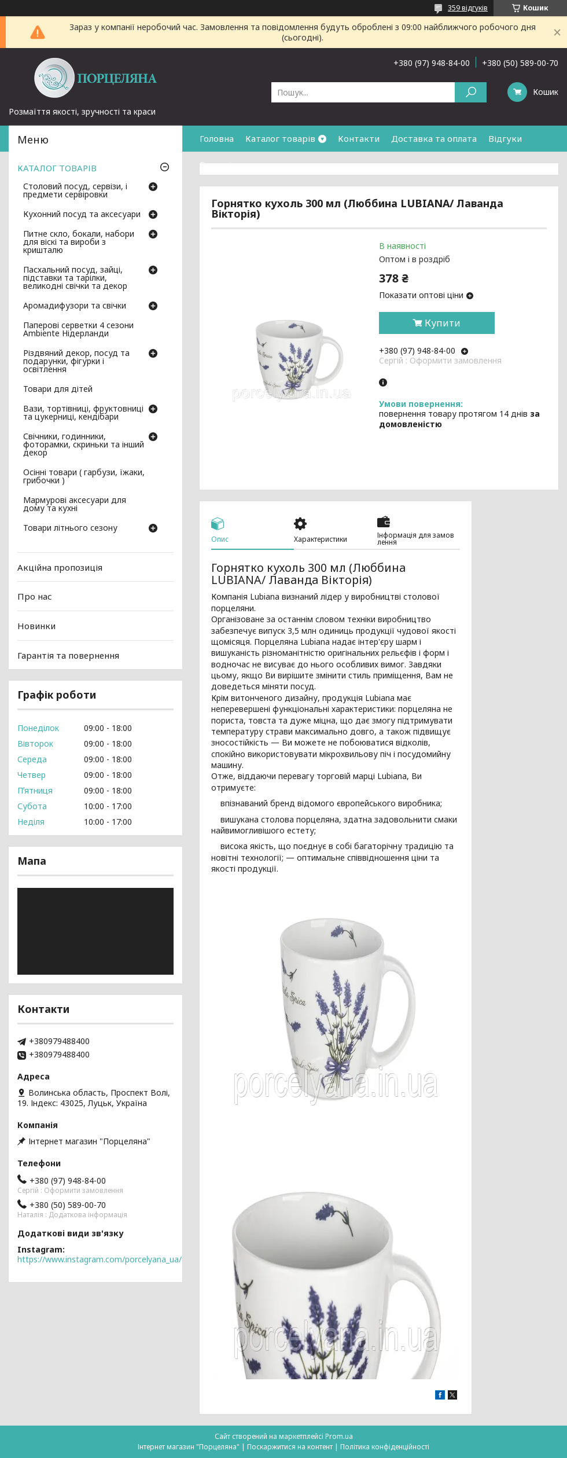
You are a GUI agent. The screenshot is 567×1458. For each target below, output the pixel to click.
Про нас (34, 596)
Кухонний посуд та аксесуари (82, 214)
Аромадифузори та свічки (74, 306)
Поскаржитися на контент (290, 1447)
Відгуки (505, 138)
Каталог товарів (280, 138)
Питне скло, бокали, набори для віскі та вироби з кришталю (78, 242)
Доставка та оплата (434, 138)
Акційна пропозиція (59, 567)
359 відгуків (468, 8)
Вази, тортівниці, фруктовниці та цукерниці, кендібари (83, 413)
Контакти (359, 138)
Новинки (36, 625)
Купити (443, 323)
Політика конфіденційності (384, 1447)
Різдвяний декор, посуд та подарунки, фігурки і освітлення (76, 361)
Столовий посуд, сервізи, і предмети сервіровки (75, 191)
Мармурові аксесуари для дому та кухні (74, 504)
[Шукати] (471, 92)
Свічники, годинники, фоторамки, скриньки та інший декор (83, 445)
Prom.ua (339, 1436)
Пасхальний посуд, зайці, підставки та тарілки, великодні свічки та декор (75, 278)
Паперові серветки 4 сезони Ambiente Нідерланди (78, 330)
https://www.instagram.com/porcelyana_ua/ (99, 1259)
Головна (217, 138)
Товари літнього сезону (70, 528)
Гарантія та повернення (250, 164)
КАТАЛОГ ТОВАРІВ (57, 168)
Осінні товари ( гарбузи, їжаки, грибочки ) (84, 477)
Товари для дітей (58, 389)
